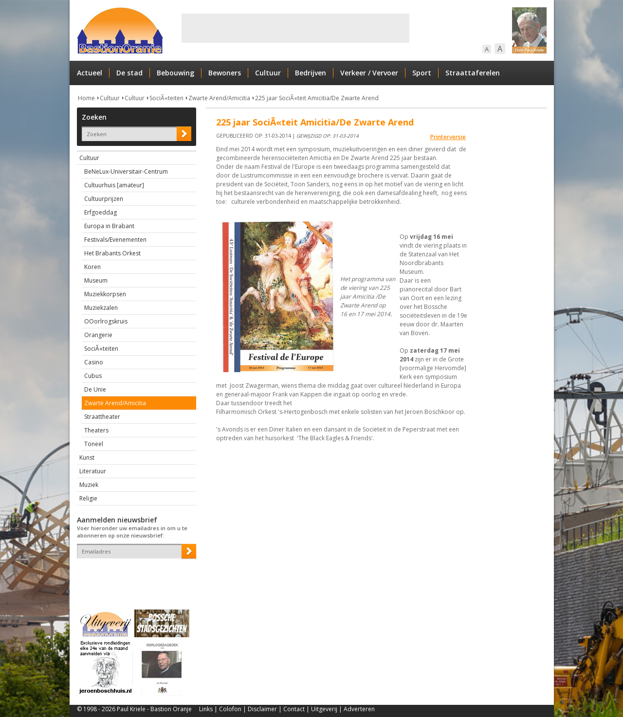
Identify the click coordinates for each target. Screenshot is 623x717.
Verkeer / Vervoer (369, 72)
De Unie (95, 389)
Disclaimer (262, 709)
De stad (129, 72)
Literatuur (92, 471)
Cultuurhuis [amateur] (114, 185)
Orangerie (98, 335)
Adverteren (359, 709)
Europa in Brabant (109, 226)
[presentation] (134, 575)
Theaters (96, 430)
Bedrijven (310, 72)
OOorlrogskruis (106, 321)
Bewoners (224, 72)
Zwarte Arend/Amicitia (219, 98)
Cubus (93, 376)
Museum (96, 280)
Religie (88, 498)
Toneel (93, 444)
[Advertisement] (295, 28)
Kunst (86, 457)
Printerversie (448, 137)
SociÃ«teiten (166, 98)
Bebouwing (175, 72)
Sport (421, 72)
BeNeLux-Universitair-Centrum (126, 171)
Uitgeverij (324, 709)
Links (206, 709)
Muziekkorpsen (105, 294)
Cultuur (268, 72)
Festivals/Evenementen (115, 239)
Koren (92, 267)
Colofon (230, 709)
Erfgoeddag (100, 212)
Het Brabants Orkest (112, 253)
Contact (294, 709)
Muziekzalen (101, 308)
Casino (93, 362)
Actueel (89, 72)
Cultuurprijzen (103, 199)
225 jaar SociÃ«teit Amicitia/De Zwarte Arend (317, 98)
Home (86, 98)
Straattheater (102, 416)
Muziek (88, 485)
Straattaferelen (472, 72)
